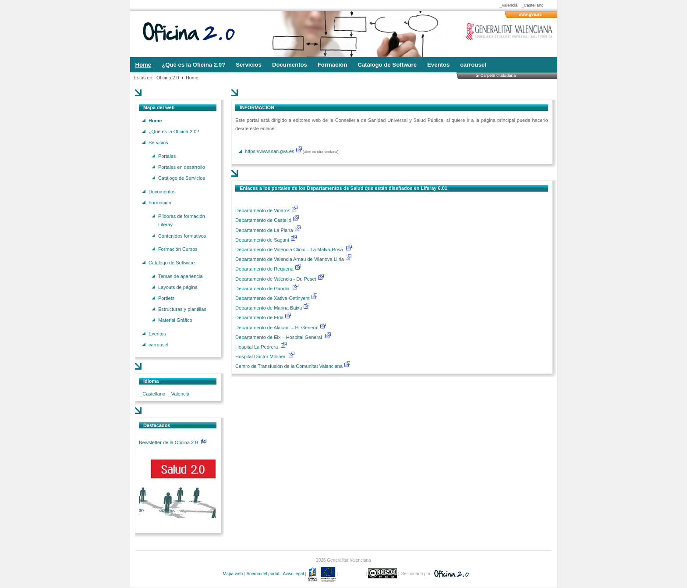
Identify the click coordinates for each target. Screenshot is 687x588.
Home (192, 77)
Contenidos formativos (182, 235)
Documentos (162, 191)
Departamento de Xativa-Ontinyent (272, 298)
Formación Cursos (178, 249)
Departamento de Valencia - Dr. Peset (275, 279)
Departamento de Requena (265, 268)
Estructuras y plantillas (182, 309)
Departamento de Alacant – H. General (277, 327)
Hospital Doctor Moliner (260, 356)
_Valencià (508, 5)
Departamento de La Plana (268, 230)
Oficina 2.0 (167, 77)
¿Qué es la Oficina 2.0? (174, 131)
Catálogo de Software (172, 262)
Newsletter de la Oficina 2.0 (172, 442)
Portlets (166, 297)
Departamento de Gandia (263, 288)
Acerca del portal (262, 573)
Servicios (158, 142)
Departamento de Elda (260, 317)
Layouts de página (178, 286)
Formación (160, 202)
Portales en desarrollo (181, 166)
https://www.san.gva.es (269, 151)
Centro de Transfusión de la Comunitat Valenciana (289, 366)
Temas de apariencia (180, 275)
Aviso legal (293, 573)
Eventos (157, 333)
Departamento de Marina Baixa (269, 307)
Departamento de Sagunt (262, 239)
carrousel (158, 344)
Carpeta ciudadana (498, 75)
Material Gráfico (175, 320)
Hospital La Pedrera (256, 346)
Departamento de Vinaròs (262, 210)
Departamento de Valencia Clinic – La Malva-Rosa (289, 249)
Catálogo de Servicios (181, 178)
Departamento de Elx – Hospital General (279, 337)
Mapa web (233, 573)
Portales (167, 155)
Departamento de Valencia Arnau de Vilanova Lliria (290, 259)
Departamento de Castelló (263, 220)
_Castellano (532, 5)
